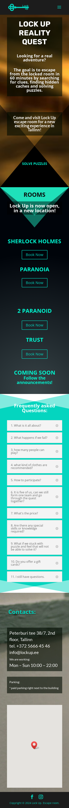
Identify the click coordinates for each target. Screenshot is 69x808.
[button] (35, 745)
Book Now (34, 256)
